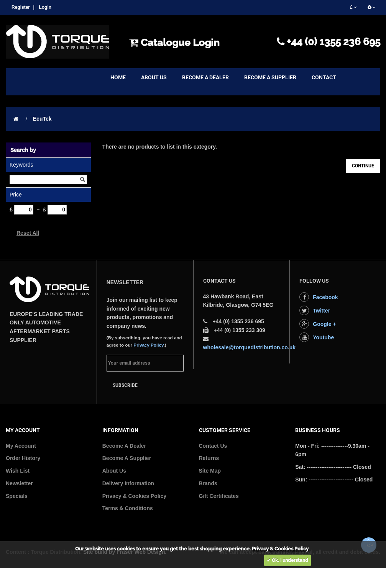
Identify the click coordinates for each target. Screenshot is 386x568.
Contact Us (213, 446)
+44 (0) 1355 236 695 (328, 41)
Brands (208, 483)
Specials (17, 496)
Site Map (210, 471)
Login (45, 7)
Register (20, 7)
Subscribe (125, 385)
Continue (363, 166)
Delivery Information (128, 483)
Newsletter (19, 483)
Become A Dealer (124, 446)
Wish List (18, 471)
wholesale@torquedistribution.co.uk (249, 347)
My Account (21, 446)
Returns (209, 458)
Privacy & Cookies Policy (134, 496)
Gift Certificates (219, 496)
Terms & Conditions (127, 508)
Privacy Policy (148, 344)
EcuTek (42, 119)
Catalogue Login (174, 42)
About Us (114, 471)
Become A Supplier (126, 458)
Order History (23, 458)
